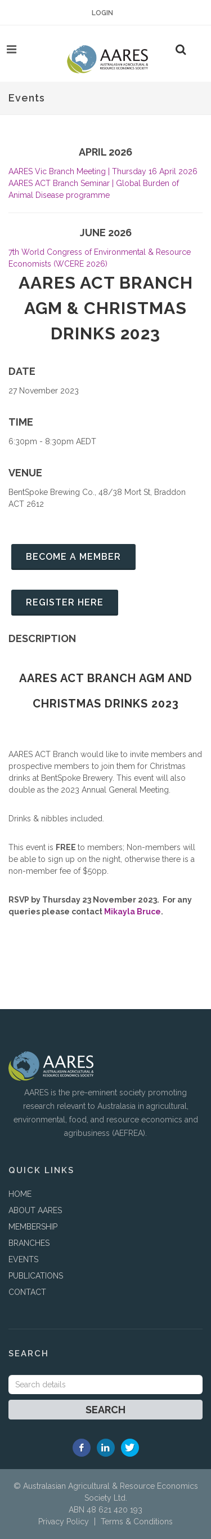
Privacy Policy (63, 1521)
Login (102, 13)
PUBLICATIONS (35, 1275)
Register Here (65, 602)
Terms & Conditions (137, 1521)
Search (105, 1410)
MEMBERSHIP (32, 1226)
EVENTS (23, 1259)
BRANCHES (29, 1243)
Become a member (73, 556)
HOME (20, 1194)
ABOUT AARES (35, 1210)
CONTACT (27, 1292)
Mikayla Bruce (132, 911)
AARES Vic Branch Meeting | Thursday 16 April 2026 (102, 171)
